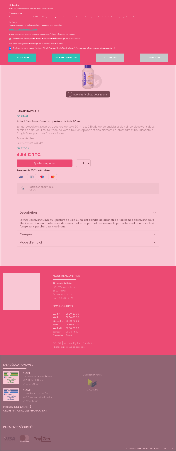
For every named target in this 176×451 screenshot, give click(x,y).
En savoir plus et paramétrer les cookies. (23, 29)
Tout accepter (22, 57)
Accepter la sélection (66, 57)
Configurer (154, 57)
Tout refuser (110, 57)
